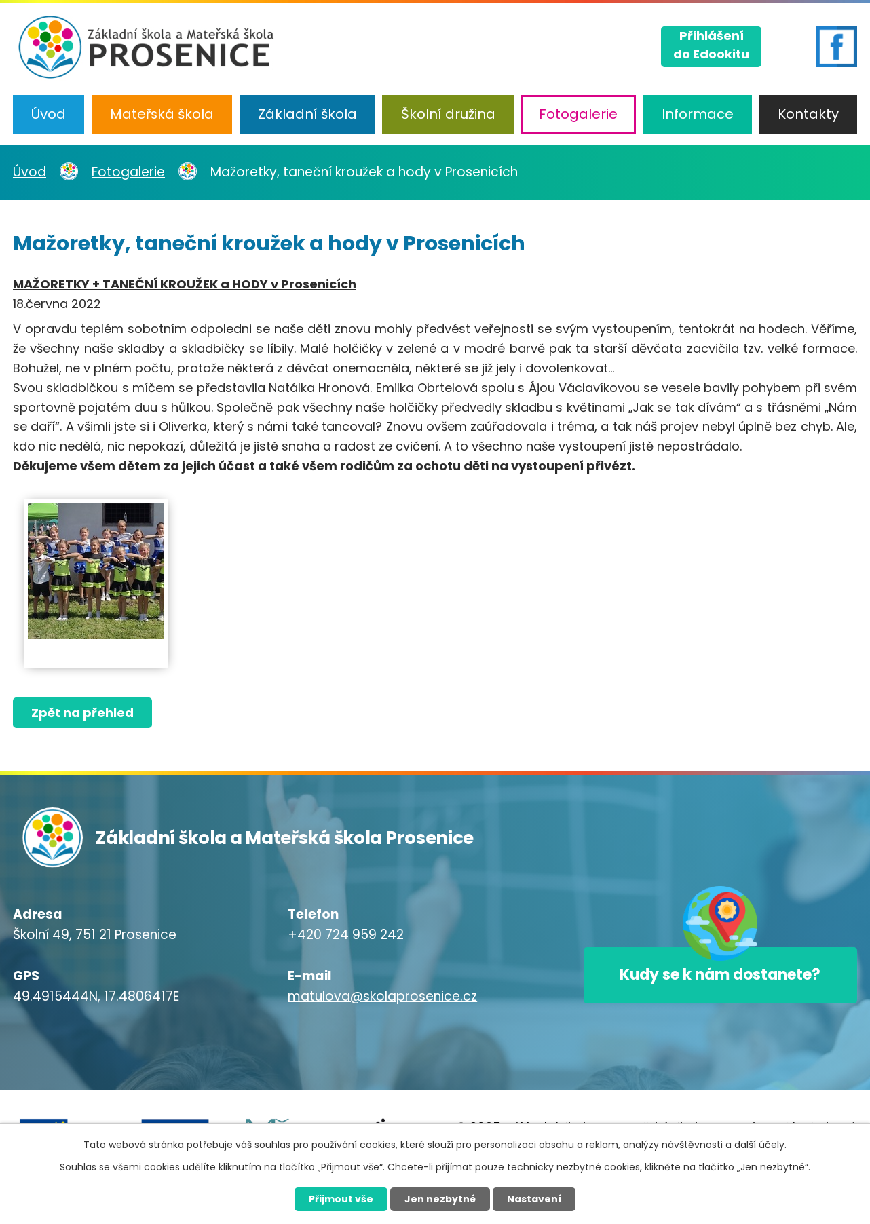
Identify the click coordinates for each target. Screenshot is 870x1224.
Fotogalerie (578, 113)
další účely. (760, 1144)
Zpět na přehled (82, 712)
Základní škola (307, 113)
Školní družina (448, 113)
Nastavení (534, 1199)
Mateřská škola (162, 113)
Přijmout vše (341, 1199)
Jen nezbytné (440, 1199)
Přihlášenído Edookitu (711, 44)
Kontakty (808, 113)
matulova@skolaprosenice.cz (382, 996)
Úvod (48, 113)
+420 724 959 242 (346, 934)
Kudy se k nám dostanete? (720, 975)
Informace (698, 113)
